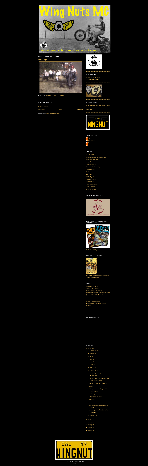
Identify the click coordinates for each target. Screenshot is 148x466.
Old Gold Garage (91, 179)
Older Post (79, 109)
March (92, 367)
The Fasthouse (90, 172)
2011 (89, 419)
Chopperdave (90, 138)
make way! (92, 394)
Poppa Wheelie (90, 181)
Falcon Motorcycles (91, 184)
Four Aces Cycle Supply (92, 159)
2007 (89, 430)
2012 (89, 348)
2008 (89, 427)
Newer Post (41, 109)
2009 (89, 425)
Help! (91, 386)
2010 (89, 422)
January (92, 415)
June (91, 359)
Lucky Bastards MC (91, 186)
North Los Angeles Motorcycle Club (96, 157)
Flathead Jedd (90, 140)
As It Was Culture (91, 189)
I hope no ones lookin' (95, 396)
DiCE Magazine (90, 177)
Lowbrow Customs (91, 164)
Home (60, 109)
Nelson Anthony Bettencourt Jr (98, 383)
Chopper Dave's (90, 169)
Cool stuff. (92, 399)
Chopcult (88, 162)
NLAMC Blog (90, 154)
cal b (87, 145)
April (91, 364)
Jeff (87, 143)
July (91, 356)
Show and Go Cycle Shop (93, 167)
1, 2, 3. (91, 402)
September (93, 350)
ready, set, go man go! (95, 373)
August (92, 353)
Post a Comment (43, 106)
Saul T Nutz (89, 174)
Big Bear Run (93, 375)
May (91, 362)
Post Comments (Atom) (52, 113)
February (92, 370)
